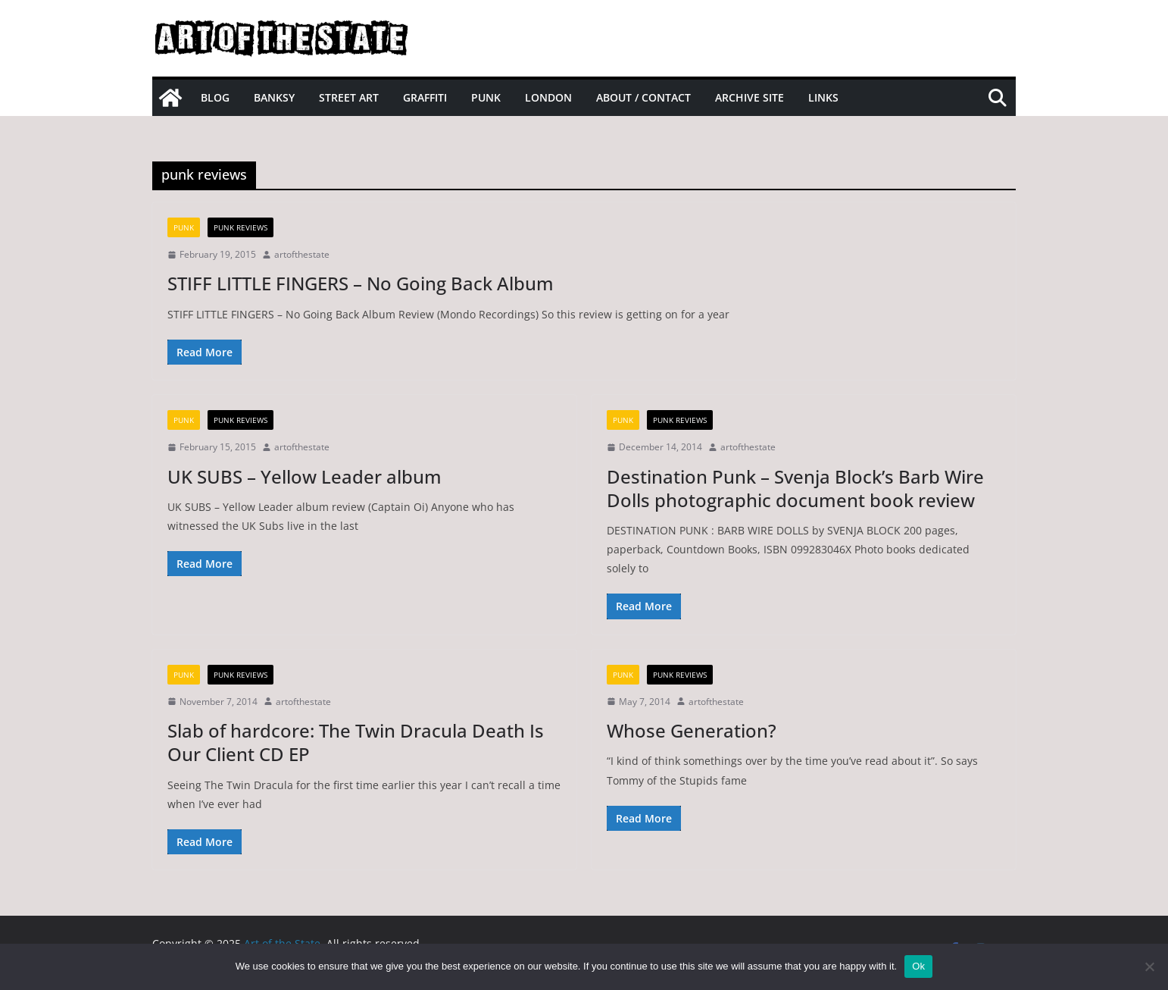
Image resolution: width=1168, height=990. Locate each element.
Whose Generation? (691, 730)
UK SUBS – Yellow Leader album (304, 476)
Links (823, 97)
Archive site (749, 97)
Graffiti (425, 97)
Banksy (274, 97)
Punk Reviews (240, 227)
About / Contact (643, 97)
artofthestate (301, 254)
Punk (486, 97)
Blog (215, 97)
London (548, 97)
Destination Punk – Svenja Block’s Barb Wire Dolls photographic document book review (795, 488)
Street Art (349, 97)
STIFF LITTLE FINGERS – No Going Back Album (360, 283)
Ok (918, 966)
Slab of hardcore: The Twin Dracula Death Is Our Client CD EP (355, 742)
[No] (1149, 966)
